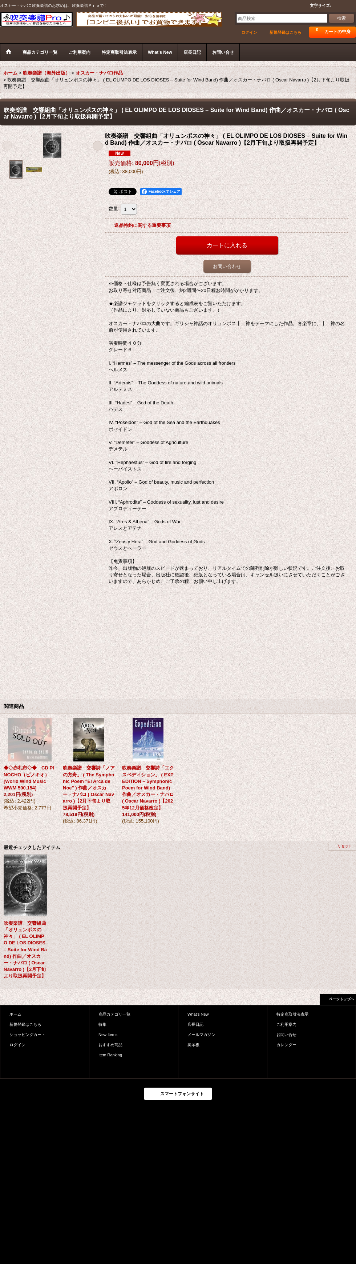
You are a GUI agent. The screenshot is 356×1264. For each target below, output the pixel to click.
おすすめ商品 (110, 1045)
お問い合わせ (227, 266)
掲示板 (193, 1045)
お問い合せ (286, 1034)
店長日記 (195, 1024)
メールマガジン (201, 1034)
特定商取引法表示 (292, 1014)
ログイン (249, 32)
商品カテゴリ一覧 (114, 1014)
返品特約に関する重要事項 (142, 225)
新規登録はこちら (286, 32)
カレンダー (286, 1045)
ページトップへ (341, 999)
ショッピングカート (27, 1034)
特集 (102, 1024)
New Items (107, 1034)
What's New (198, 1014)
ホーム (15, 1014)
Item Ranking (110, 1055)
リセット (344, 846)
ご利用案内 (286, 1024)
